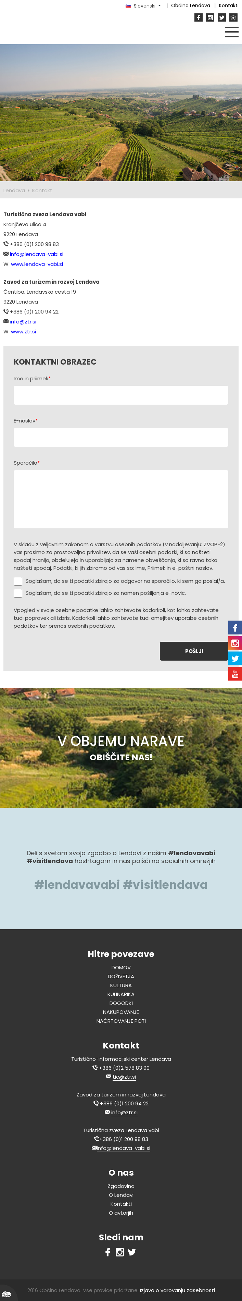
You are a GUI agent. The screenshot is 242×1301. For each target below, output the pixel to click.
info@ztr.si (124, 1112)
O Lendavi (121, 1195)
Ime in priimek (32, 378)
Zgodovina (121, 1186)
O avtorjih (121, 1212)
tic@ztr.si (124, 1076)
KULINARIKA (121, 994)
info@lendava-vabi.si (123, 1148)
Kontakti (121, 1203)
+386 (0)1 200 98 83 (123, 1139)
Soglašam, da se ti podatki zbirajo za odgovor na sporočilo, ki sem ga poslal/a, (125, 581)
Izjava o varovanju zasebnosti (177, 1290)
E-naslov (26, 420)
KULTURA (121, 985)
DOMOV (121, 967)
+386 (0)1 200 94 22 (124, 1103)
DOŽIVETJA (121, 976)
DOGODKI (121, 1003)
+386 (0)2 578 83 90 (124, 1067)
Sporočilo (27, 462)
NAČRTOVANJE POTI (121, 1020)
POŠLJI (194, 651)
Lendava (14, 190)
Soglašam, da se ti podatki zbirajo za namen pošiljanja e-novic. (106, 593)
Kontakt (42, 190)
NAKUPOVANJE (121, 1012)
